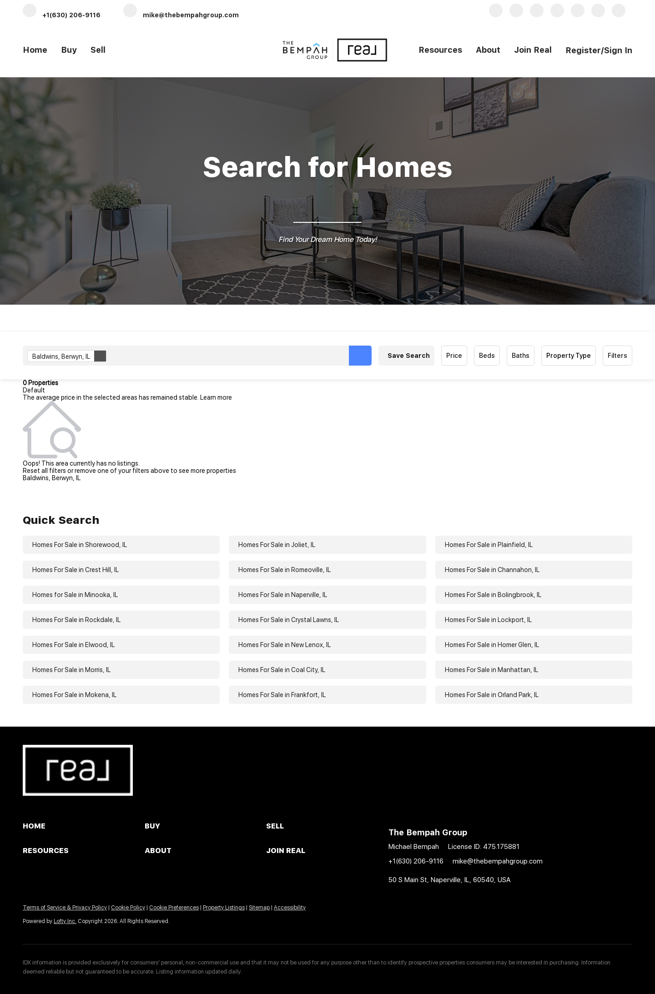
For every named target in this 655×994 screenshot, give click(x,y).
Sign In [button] (618, 50)
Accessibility (290, 907)
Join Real (533, 50)
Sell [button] (98, 50)
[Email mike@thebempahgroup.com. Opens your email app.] (181, 14)
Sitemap (259, 907)
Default (34, 390)
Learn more (216, 397)
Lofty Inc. (65, 921)
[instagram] (598, 14)
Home (35, 50)
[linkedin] (516, 14)
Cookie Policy (128, 907)
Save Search (409, 355)
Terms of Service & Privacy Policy (65, 907)
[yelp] (577, 14)
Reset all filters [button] (44, 470)
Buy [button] (69, 50)
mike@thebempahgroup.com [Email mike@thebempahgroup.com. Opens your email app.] (498, 861)
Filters (617, 355)
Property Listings (224, 907)
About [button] (488, 50)
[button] (360, 356)
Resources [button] (440, 50)
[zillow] (557, 14)
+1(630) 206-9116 (415, 861)
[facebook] (496, 14)
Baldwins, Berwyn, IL (69, 356)
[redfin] (618, 14)
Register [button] (583, 50)
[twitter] (537, 14)
